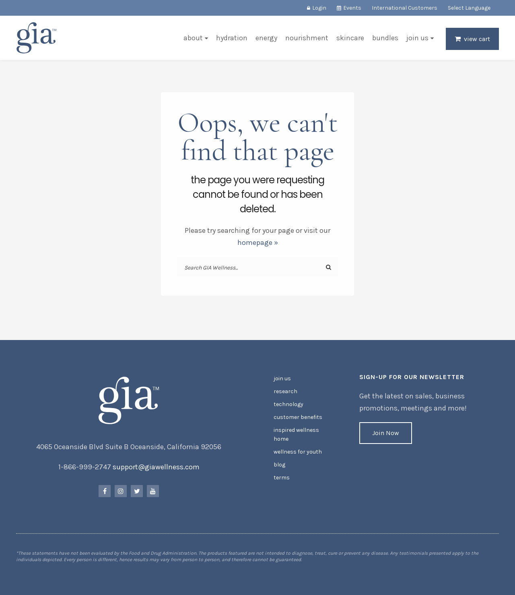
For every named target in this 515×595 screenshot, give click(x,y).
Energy (266, 37)
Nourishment (306, 37)
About (193, 37)
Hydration (231, 37)
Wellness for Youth (298, 451)
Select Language (469, 7)
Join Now (385, 433)
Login (319, 7)
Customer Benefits (298, 417)
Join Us (417, 37)
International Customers (404, 7)
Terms (282, 477)
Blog (279, 464)
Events (352, 7)
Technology (288, 404)
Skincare (350, 37)
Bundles (385, 37)
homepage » (257, 242)
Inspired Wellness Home (296, 434)
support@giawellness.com (156, 466)
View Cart (477, 39)
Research (285, 391)
